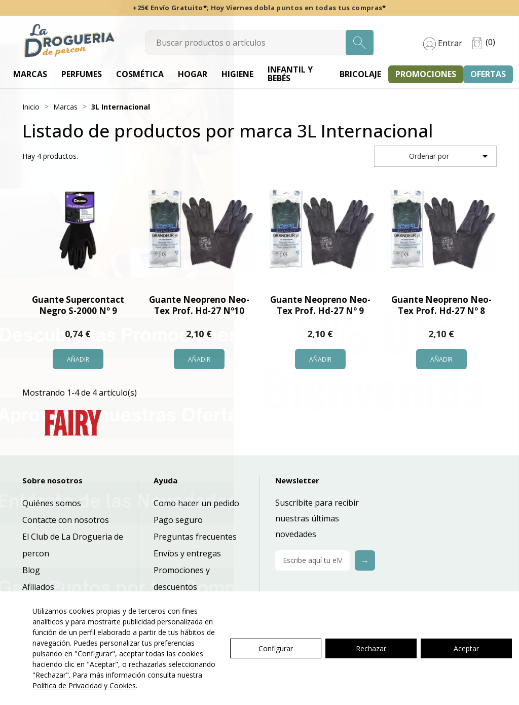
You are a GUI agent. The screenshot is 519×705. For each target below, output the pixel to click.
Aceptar (466, 648)
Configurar (275, 648)
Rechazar (371, 648)
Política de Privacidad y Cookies (84, 685)
